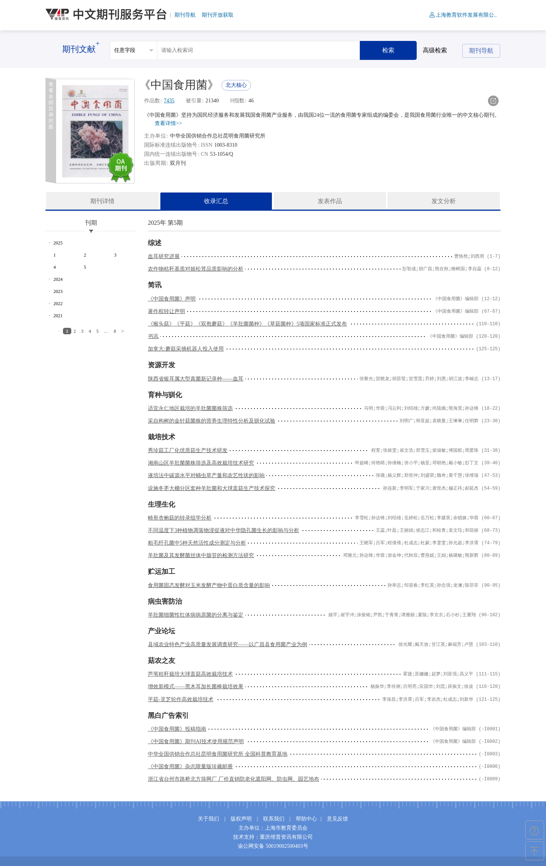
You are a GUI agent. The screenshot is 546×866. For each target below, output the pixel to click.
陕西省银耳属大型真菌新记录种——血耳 (195, 379)
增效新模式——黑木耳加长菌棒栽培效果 (195, 686)
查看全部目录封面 (51, 105)
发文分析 (443, 201)
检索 (388, 50)
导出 (493, 101)
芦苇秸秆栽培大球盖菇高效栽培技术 (190, 674)
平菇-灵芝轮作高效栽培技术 (180, 699)
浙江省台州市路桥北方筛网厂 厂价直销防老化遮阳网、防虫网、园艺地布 (233, 779)
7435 (169, 100)
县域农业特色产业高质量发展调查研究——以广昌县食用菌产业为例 (227, 644)
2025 (58, 243)
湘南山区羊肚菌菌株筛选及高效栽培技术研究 (201, 463)
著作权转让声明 (166, 311)
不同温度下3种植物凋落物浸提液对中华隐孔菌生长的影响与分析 (223, 530)
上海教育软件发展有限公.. (463, 15)
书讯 (153, 336)
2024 (58, 279)
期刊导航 (185, 15)
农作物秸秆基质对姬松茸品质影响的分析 (195, 269)
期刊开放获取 (218, 15)
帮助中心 (306, 819)
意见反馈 (337, 819)
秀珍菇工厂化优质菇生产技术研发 (188, 450)
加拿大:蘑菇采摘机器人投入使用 (186, 349)
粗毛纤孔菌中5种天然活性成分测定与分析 (197, 543)
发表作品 (330, 201)
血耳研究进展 (164, 256)
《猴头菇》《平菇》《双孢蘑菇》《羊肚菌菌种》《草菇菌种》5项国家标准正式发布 (247, 324)
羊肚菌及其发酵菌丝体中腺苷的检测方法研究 (201, 555)
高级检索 (435, 50)
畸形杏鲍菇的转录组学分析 (180, 518)
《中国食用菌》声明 (172, 299)
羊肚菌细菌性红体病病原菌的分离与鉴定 (195, 615)
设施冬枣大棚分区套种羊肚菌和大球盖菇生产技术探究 (211, 488)
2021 (58, 315)
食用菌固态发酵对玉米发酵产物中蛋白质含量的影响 (209, 585)
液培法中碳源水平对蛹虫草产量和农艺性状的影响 (206, 475)
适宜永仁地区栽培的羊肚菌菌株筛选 (190, 408)
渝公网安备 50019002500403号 (273, 846)
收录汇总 (216, 201)
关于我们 (208, 819)
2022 (58, 303)
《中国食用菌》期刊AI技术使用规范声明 (196, 741)
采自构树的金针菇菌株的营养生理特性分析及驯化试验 (211, 421)
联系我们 (273, 819)
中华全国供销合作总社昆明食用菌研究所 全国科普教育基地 (217, 754)
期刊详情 (102, 201)
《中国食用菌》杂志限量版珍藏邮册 (190, 766)
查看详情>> (168, 123)
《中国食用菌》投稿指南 (177, 729)
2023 (58, 291)
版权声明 (241, 819)
